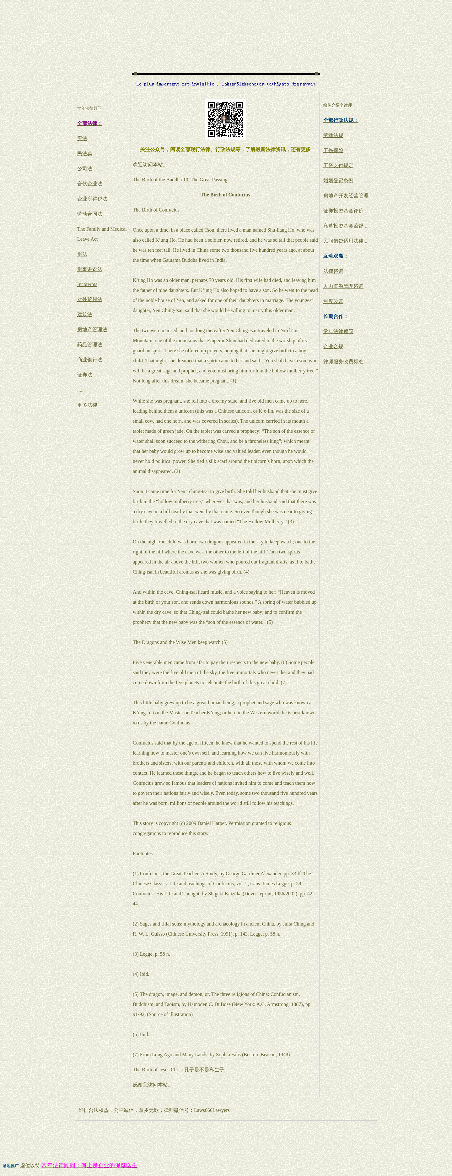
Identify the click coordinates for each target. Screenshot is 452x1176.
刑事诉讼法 (89, 269)
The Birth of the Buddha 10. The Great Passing (180, 179)
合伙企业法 (89, 183)
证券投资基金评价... (345, 210)
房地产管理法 (92, 329)
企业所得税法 (92, 198)
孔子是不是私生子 (204, 1069)
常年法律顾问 (338, 331)
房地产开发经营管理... (347, 195)
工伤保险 (333, 150)
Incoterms (87, 284)
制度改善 (333, 301)
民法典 (84, 153)
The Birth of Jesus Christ (158, 1069)
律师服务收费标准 (343, 361)
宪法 (82, 138)
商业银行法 (89, 359)
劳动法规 (333, 135)
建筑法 (84, 314)
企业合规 (333, 346)
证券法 (84, 374)
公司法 (84, 168)
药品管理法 (89, 344)
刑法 (82, 254)
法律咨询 (333, 271)
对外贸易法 (89, 299)
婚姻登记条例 (338, 180)
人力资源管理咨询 (343, 286)
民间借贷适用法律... (345, 241)
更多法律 (87, 405)
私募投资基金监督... (345, 225)
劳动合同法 (89, 214)
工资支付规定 (338, 165)
